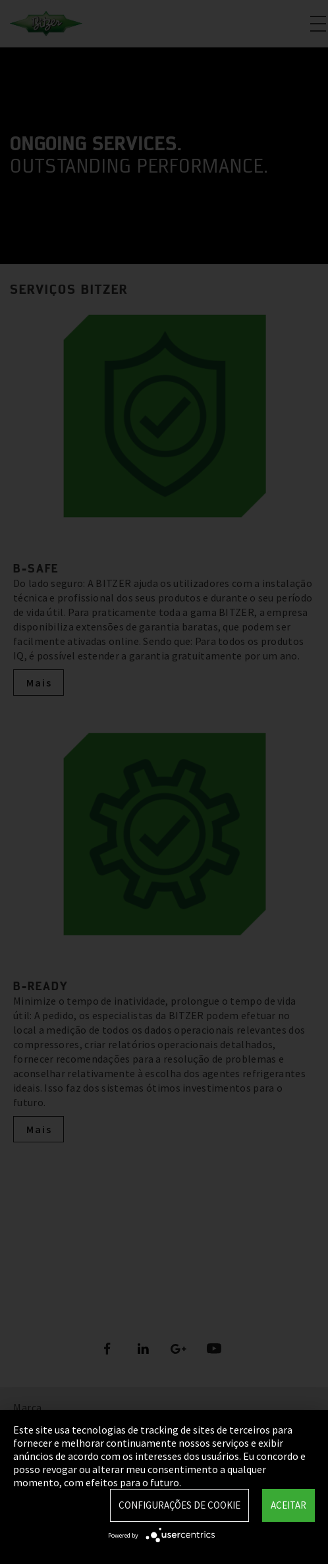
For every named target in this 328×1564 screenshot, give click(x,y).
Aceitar (288, 1505)
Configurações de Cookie (179, 1505)
